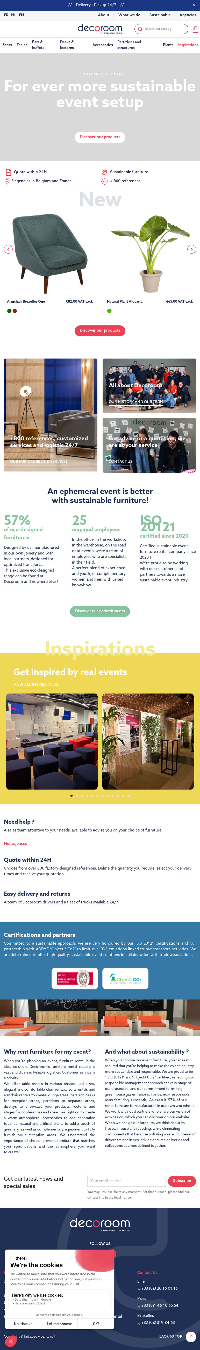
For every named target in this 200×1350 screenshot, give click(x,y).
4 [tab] (87, 796)
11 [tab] (123, 796)
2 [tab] (76, 796)
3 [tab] (81, 796)
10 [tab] (118, 796)
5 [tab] (92, 796)
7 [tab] (102, 796)
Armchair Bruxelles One (26, 301)
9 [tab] (113, 796)
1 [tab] (71, 796)
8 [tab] (107, 796)
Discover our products (100, 331)
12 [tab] (128, 796)
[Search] (161, 29)
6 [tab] (97, 796)
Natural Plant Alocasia (124, 301)
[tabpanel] (52, 742)
